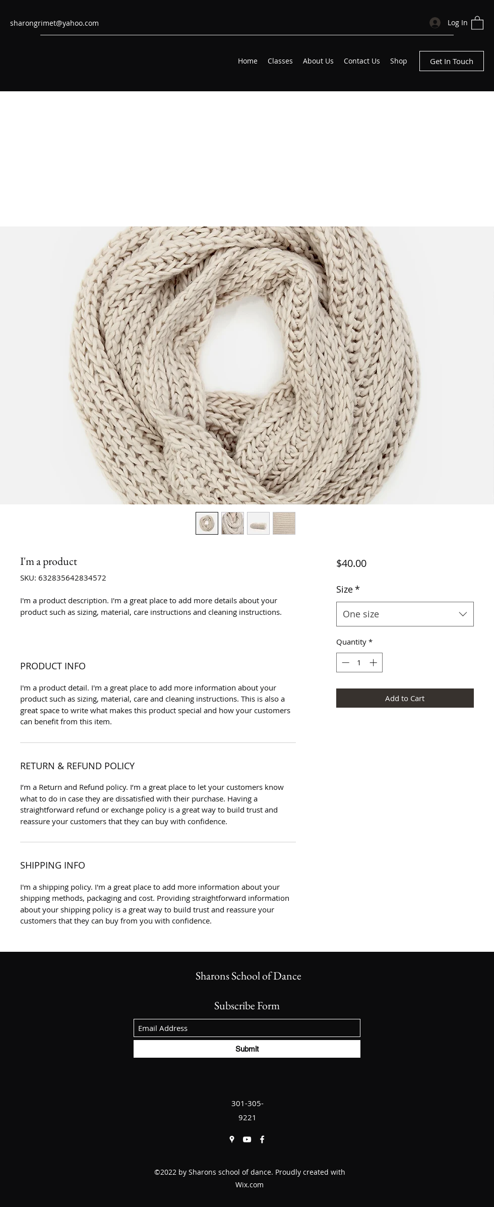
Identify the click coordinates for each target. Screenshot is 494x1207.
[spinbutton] (359, 662)
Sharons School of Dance (248, 975)
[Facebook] (262, 1139)
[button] (477, 22)
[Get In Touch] (451, 61)
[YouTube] (247, 1139)
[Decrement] (344, 662)
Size (348, 589)
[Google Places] (232, 1139)
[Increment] (374, 662)
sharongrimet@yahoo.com (54, 23)
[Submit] (247, 1049)
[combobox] (405, 614)
